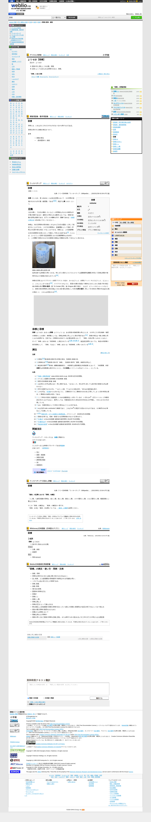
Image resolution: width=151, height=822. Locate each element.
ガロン (47, 581)
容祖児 (115, 134)
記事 (36, 494)
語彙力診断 (15, 169)
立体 (33, 69)
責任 (66, 498)
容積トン (106, 498)
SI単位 (79, 216)
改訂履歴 (84, 736)
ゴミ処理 (43, 578)
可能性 (68, 578)
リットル (91, 223)
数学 (57, 215)
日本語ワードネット (32, 763)
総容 (114, 112)
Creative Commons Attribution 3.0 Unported (48, 747)
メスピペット (96, 280)
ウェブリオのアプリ (52, 782)
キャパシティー (54, 76)
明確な (34, 614)
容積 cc (115, 139)
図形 (64, 224)
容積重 (58, 637)
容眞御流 (116, 132)
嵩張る (115, 98)
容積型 (115, 151)
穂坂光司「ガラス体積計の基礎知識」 (53, 414)
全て (11, 49)
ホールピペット (74, 280)
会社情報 (91, 783)
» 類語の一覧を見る (104, 74)
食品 (13, 89)
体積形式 (39, 465)
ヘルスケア (15, 79)
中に (37, 66)
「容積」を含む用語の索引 (37, 702)
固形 (33, 591)
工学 (13, 66)
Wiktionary (106, 528)
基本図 (40, 140)
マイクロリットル (119, 107)
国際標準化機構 (86, 273)
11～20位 (123, 222)
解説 (53, 494)
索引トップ (46, 55)
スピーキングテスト (18, 172)
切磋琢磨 (117, 225)
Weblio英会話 (16, 164)
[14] (48, 365)
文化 (13, 74)
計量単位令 (42, 422)
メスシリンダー (40, 283)
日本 (47, 338)
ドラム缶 (38, 581)
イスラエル (56, 471)
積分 (50, 233)
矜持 (116, 251)
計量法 (70, 338)
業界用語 (14, 54)
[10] (57, 275)
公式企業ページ (93, 782)
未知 (42, 607)
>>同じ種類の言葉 (83, 638)
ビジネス (14, 51)
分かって (60, 607)
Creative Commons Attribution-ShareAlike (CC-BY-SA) (54, 734)
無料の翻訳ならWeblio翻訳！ (44, 7)
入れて (42, 617)
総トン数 (53, 498)
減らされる (49, 604)
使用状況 (45, 448)
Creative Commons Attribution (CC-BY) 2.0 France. (50, 744)
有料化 (59, 578)
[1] (54, 201)
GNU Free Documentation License (60, 724)
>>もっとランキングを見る (133, 258)
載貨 (101, 498)
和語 (59, 201)
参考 (29, 134)
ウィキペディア (36, 183)
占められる (44, 69)
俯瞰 (116, 245)
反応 (83, 607)
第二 (67, 607)
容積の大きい (117, 141)
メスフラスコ (70, 273)
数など (30, 501)
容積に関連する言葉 (33, 637)
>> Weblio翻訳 (137, 262)
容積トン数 (116, 146)
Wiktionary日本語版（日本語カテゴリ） (45, 528)
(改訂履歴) (50, 725)
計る (44, 591)
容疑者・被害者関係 (119, 125)
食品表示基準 (42, 424)
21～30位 (131, 222)
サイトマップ (29, 791)
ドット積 (62, 389)
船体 (31, 494)
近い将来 (35, 578)
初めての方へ (130, 14)
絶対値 (90, 389)
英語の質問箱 (16, 167)
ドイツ (49, 471)
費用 (47, 578)
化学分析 (35, 273)
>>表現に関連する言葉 (95, 638)
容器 (33, 66)
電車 (13, 59)
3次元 (53, 198)
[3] (68, 232)
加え (101, 607)
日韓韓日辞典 (53, 1)
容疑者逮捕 (116, 127)
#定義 (48, 391)
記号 (11, 155)
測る (58, 617)
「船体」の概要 (62, 508)
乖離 (116, 242)
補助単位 (67, 397)
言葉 (30, 22)
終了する (89, 607)
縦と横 (50, 576)
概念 (116, 229)
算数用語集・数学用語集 (39, 116)
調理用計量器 (40, 460)
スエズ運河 (91, 498)
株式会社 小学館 (30, 718)
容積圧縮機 (116, 149)
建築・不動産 (16, 69)
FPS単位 (80, 226)
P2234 (62, 445)
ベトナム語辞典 (114, 799)
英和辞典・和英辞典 (115, 785)
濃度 (45, 607)
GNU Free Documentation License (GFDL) (51, 729)
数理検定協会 (39, 721)
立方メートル (92, 217)
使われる (76, 617)
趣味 (13, 81)
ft (98, 227)
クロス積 (73, 389)
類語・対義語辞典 (21, 1)
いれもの (38, 125)
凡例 (67, 55)
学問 (13, 71)
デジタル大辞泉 (36, 55)
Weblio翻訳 (113, 787)
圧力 (38, 604)
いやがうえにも (119, 235)
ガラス (61, 273)
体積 (59, 69)
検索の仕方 (29, 783)
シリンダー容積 (118, 114)
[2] (55, 201)
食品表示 (83, 341)
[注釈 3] (90, 344)
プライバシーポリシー (32, 789)
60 (44, 581)
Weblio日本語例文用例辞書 (40, 564)
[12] (43, 358)
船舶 (41, 498)
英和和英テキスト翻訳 (38, 680)
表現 (34, 22)
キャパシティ (44, 76)
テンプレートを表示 (103, 233)
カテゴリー (69, 183)
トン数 (32, 498)
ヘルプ (140, 1)
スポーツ (14, 84)
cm (103, 220)
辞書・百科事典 (16, 97)
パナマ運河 (77, 498)
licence (131, 772)
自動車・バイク (16, 61)
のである (69, 125)
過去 (33, 609)
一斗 (114, 101)
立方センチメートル (94, 220)
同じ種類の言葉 (23, 22)
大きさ (54, 69)
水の (36, 589)
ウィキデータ (36, 445)
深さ (55, 576)
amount (38, 557)
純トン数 (61, 498)
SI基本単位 (45, 405)
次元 (78, 209)
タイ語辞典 (113, 797)
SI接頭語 (54, 397)
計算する (40, 576)
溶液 (49, 607)
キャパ (34, 76)
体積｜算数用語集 (44, 376)
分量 (47, 66)
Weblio (28, 736)
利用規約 (28, 787)
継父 (116, 255)
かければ (62, 576)
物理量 (45, 201)
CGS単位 (80, 219)
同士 (79, 607)
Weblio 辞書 (132, 1)
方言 (13, 94)
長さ (37, 452)
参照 (38, 498)
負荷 (45, 609)
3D (37, 462)
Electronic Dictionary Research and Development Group (86, 772)
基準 (54, 578)
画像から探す (50, 783)
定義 (116, 248)
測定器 (102, 617)
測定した (38, 607)
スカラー (91, 213)
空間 (49, 69)
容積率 (34, 552)
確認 (116, 238)
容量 (52, 66)
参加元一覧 (138, 14)
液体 (33, 617)
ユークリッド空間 (37, 235)
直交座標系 (48, 235)
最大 (38, 609)
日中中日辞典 (43, 1)
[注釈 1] (71, 341)
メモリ (81, 617)
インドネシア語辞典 (115, 795)
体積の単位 (42, 129)
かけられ (51, 609)
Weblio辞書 (125, 725)
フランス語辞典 (114, 793)
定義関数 (59, 227)
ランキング (62, 55)
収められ (41, 544)
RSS (83, 809)
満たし (41, 66)
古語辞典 (61, 1)
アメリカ (65, 471)
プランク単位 (81, 230)
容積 (39, 22)
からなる (97, 617)
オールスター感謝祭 (121, 232)
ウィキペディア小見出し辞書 (41, 481)
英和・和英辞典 (33, 1)
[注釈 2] (76, 341)
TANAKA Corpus (15, 742)
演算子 (44, 389)
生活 (13, 76)
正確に (55, 617)
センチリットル (118, 103)
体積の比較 (40, 457)
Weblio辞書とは (30, 782)
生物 (13, 86)
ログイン (123, 1)
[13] (46, 361)
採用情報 (91, 785)
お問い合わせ (71, 782)
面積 (37, 455)
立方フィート (92, 227)
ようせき (36, 541)
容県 (114, 129)
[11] (86, 335)
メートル (67, 405)
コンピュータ (16, 56)
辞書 (11, 1)
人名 (13, 91)
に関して (38, 601)
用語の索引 (54, 55)
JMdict (39, 772)
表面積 (43, 455)
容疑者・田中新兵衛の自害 (122, 122)
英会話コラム (16, 162)
